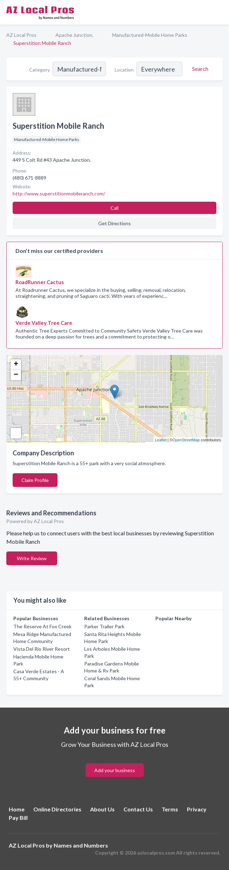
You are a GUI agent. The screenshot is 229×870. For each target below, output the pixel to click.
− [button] (16, 375)
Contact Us (138, 809)
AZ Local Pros (21, 35)
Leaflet (161, 440)
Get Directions (114, 223)
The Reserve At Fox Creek (42, 626)
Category (39, 70)
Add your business (114, 770)
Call (114, 208)
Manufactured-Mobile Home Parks (149, 35)
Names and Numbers (81, 845)
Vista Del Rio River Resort (41, 649)
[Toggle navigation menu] (219, 12)
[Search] (199, 69)
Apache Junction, (74, 35)
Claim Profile (35, 480)
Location (124, 70)
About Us (102, 809)
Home (17, 809)
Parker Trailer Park (104, 626)
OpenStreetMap (186, 440)
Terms (170, 809)
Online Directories (57, 809)
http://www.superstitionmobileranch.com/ (59, 193)
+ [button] (16, 364)
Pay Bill (18, 817)
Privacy (197, 809)
